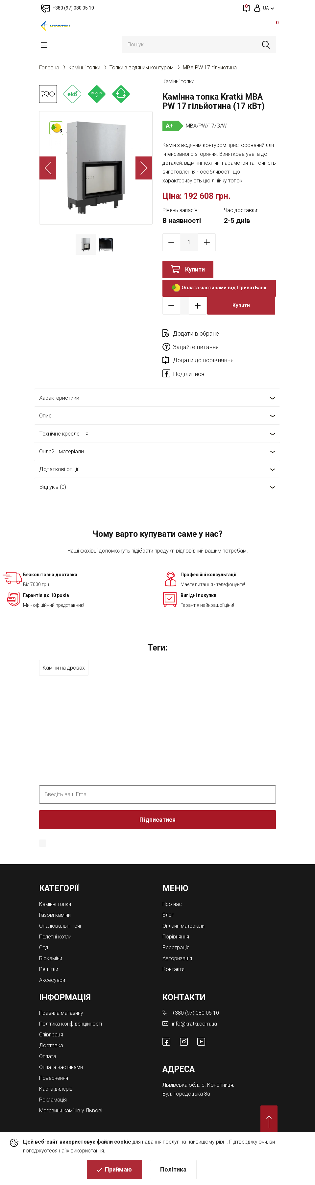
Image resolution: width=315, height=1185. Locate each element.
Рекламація (53, 1086)
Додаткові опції (58, 455)
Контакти (173, 956)
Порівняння (175, 923)
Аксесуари (52, 966)
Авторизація (177, 945)
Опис (45, 402)
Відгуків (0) (52, 473)
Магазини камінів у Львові (70, 1097)
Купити (195, 269)
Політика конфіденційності (216, 830)
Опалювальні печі (60, 912)
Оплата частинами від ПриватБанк (219, 288)
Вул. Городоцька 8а (186, 1080)
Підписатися (157, 806)
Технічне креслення (63, 420)
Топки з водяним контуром (141, 67)
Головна (49, 67)
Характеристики (59, 384)
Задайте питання (253, 333)
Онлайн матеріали (61, 438)
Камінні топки (84, 67)
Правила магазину (61, 1000)
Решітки (48, 956)
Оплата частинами (61, 1054)
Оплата (47, 1043)
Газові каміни (55, 901)
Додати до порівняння (203, 347)
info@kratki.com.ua (194, 1010)
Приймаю (118, 1170)
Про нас (172, 891)
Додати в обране (196, 333)
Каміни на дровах (64, 654)
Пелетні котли (55, 923)
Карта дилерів (56, 1076)
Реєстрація (175, 934)
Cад (43, 934)
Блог (168, 901)
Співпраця (51, 1021)
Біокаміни (50, 945)
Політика (173, 1170)
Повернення (53, 1065)
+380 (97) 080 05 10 (195, 1000)
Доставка (51, 1032)
